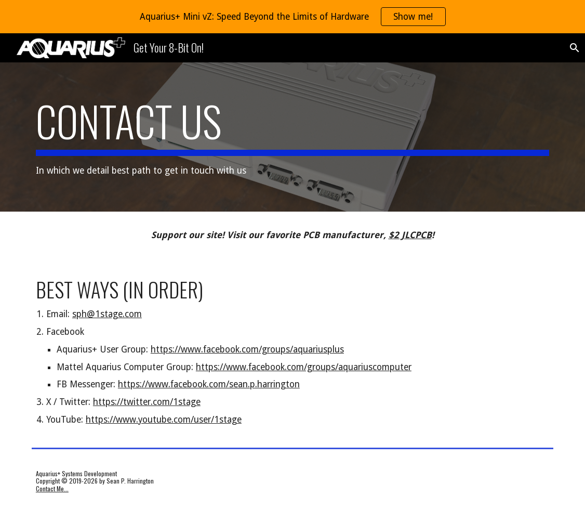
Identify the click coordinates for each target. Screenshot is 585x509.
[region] (292, 16)
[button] (572, 47)
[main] (292, 137)
